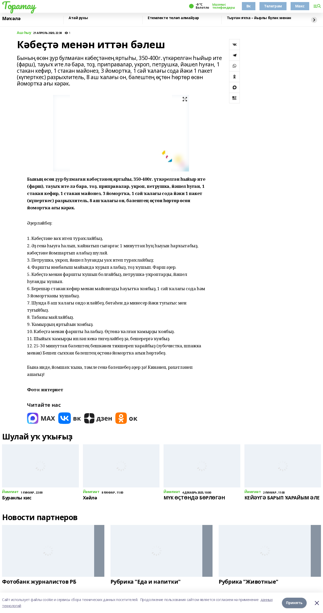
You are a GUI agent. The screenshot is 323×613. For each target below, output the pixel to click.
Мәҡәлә (11, 18)
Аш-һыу (24, 33)
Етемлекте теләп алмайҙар (173, 18)
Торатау (18, 5)
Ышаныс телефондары (223, 6)
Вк (248, 6)
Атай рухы (78, 18)
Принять (294, 602)
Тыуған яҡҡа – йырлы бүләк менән (259, 18)
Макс (300, 6)
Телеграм (273, 6)
